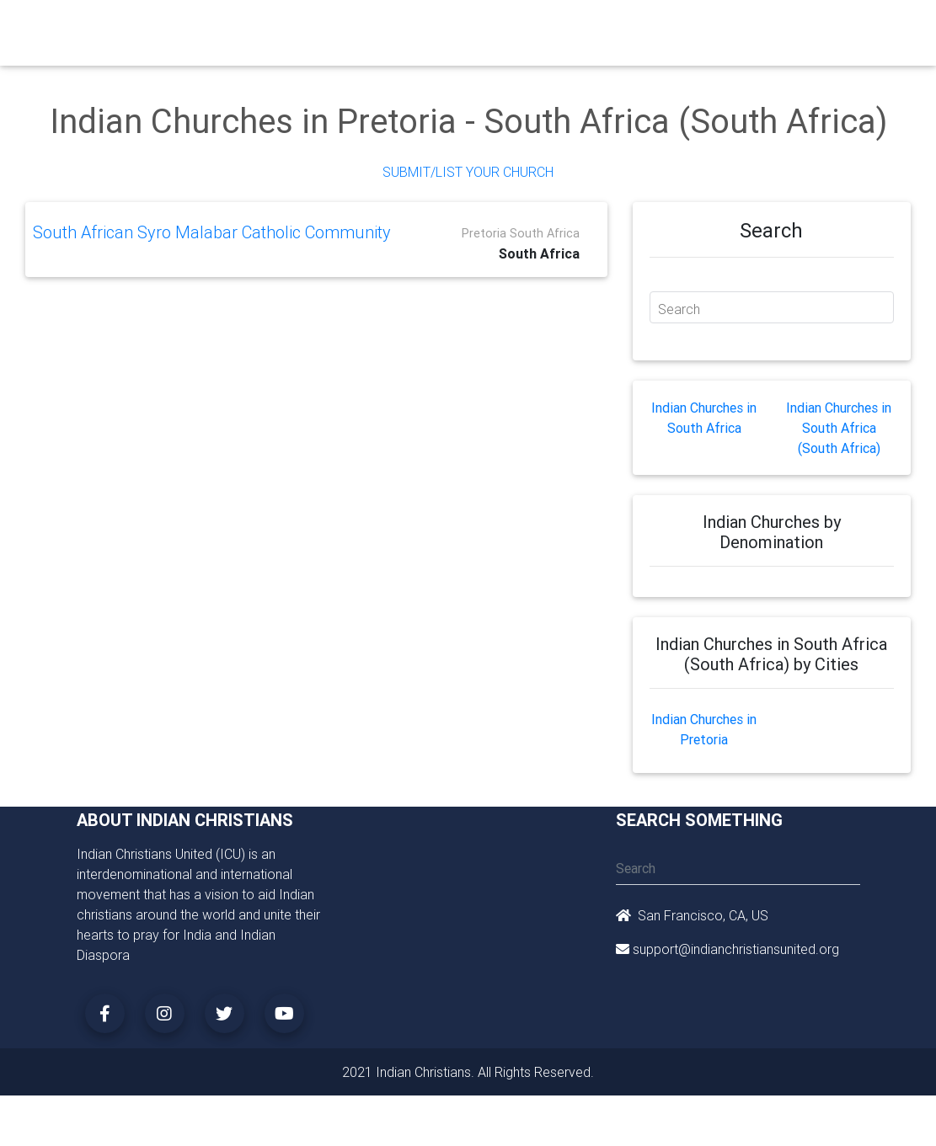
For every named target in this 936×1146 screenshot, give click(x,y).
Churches (295, 27)
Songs (711, 27)
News (575, 27)
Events (525, 27)
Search (679, 309)
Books (472, 27)
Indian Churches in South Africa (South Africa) (838, 427)
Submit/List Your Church (468, 171)
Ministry (358, 27)
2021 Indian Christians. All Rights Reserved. (468, 1071)
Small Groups (415, 37)
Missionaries (642, 27)
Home (240, 25)
